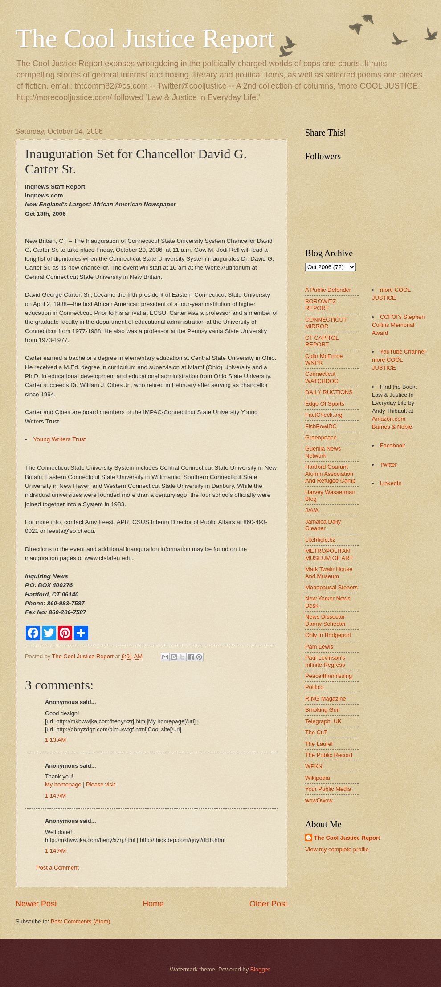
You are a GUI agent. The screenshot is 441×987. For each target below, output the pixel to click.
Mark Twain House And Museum (328, 572)
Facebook (392, 445)
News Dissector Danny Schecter (325, 620)
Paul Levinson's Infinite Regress (325, 661)
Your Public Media (328, 789)
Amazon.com (388, 418)
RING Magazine (325, 698)
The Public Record (328, 755)
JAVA (311, 510)
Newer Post (36, 903)
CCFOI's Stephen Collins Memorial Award (398, 325)
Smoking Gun (322, 709)
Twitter (388, 464)
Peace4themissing (328, 676)
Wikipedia (317, 777)
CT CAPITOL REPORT (322, 341)
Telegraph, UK (323, 721)
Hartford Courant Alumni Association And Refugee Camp (330, 473)
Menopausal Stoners (331, 587)
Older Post (268, 903)
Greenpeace (321, 437)
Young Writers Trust (59, 439)
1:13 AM (55, 740)
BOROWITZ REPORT (320, 304)
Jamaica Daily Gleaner (323, 525)
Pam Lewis (319, 646)
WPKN (314, 766)
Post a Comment (57, 867)
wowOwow (319, 800)
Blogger (260, 969)
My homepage (63, 784)
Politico (314, 687)
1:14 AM (55, 795)
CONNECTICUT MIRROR (326, 323)
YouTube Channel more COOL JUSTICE (398, 359)
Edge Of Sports (324, 403)
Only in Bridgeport (328, 635)
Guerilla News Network (323, 452)
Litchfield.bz (320, 539)
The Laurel (319, 744)
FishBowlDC (321, 426)
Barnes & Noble (392, 426)
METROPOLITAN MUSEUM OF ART (329, 554)
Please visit (100, 784)
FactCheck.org (324, 414)
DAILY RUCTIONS (329, 392)
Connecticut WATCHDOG (322, 377)
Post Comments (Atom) (80, 921)
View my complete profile (337, 849)
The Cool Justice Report (145, 38)
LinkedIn (391, 483)
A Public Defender (328, 289)
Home (153, 903)
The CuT (316, 732)
